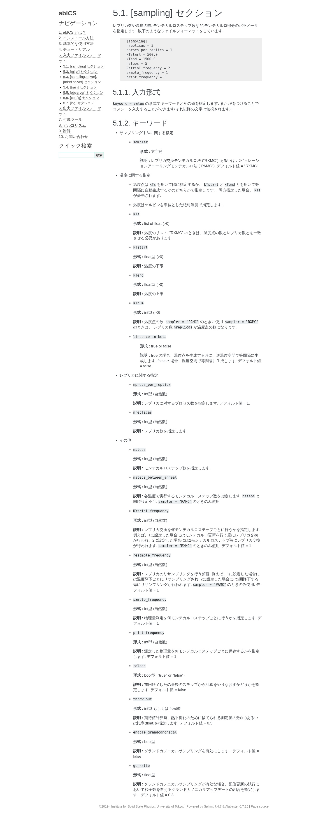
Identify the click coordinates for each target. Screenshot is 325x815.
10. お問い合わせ (73, 137)
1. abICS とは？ (72, 32)
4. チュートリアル (74, 49)
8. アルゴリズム (72, 125)
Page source (260, 806)
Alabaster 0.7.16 (236, 806)
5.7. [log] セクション (78, 103)
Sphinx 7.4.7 (213, 806)
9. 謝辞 (65, 131)
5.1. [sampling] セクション (83, 66)
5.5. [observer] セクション (83, 92)
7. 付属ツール (70, 119)
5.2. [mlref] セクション (80, 71)
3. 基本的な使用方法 (76, 44)
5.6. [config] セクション (81, 98)
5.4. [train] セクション (80, 87)
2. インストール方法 (76, 38)
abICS (68, 13)
